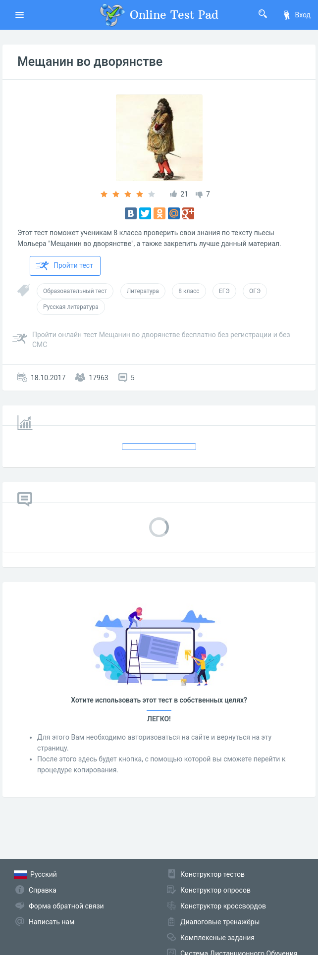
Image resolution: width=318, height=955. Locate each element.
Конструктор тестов (212, 874)
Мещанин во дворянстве (89, 61)
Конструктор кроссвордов (223, 906)
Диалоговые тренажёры (220, 922)
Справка (42, 890)
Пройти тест (64, 265)
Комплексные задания (217, 938)
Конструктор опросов (215, 890)
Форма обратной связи (66, 906)
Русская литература (71, 306)
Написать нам (51, 922)
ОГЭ (255, 291)
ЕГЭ (224, 291)
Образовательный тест (75, 291)
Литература (143, 291)
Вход (296, 15)
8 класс (188, 291)
